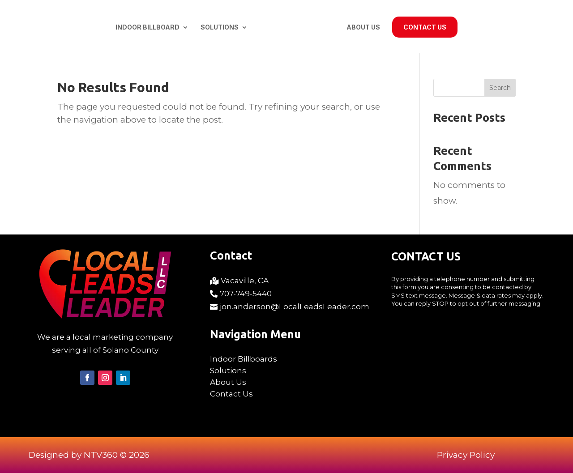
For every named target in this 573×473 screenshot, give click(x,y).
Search (500, 88)
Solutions (220, 27)
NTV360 (101, 455)
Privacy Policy (466, 455)
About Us (363, 27)
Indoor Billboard (147, 27)
